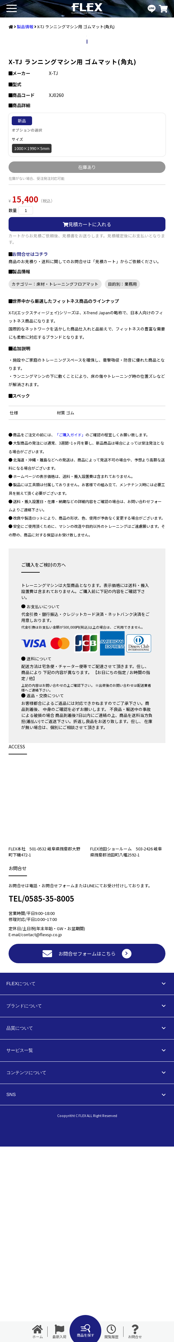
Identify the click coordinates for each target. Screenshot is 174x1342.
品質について (19, 1223)
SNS (11, 1289)
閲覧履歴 (111, 1332)
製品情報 (25, 27)
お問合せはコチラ (30, 449)
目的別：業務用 (122, 479)
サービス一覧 (19, 1245)
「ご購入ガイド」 (70, 630)
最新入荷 (59, 1332)
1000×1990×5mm (32, 344)
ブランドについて (24, 1201)
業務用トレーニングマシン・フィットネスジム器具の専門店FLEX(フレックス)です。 (87, 8)
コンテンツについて (26, 1267)
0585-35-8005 (49, 1093)
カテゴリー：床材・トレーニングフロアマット (55, 479)
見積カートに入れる (87, 419)
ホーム (37, 1332)
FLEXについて (21, 1179)
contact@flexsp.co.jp (41, 1130)
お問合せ (135, 1332)
